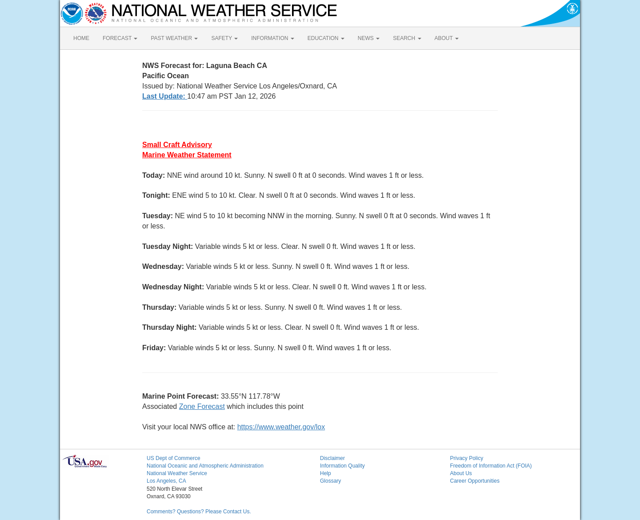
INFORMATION (272, 38)
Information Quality (342, 466)
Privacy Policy (467, 458)
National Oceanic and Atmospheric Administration (205, 466)
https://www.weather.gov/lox (281, 427)
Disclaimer (332, 458)
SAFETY (224, 38)
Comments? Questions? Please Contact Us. (199, 511)
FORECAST (120, 38)
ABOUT (447, 38)
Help (325, 473)
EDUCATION (326, 38)
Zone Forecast (202, 406)
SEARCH (407, 38)
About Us (461, 473)
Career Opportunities (475, 481)
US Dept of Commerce (173, 458)
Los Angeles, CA (166, 481)
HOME (81, 38)
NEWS (369, 38)
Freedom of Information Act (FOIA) (491, 466)
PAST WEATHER (174, 38)
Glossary (330, 481)
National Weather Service (177, 473)
